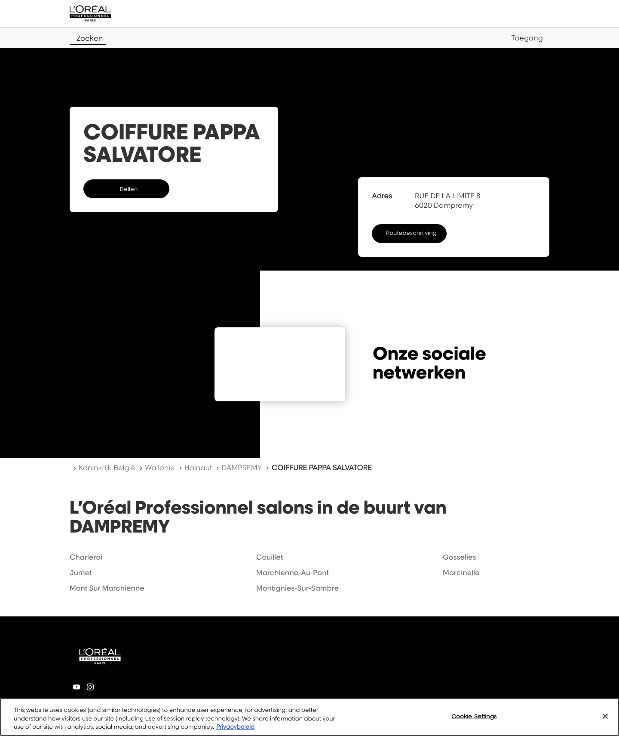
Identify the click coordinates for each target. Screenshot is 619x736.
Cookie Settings (473, 715)
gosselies (459, 557)
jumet (81, 572)
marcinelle (461, 572)
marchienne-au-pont (292, 572)
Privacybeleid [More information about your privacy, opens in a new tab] (235, 727)
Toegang (527, 38)
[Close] (605, 716)
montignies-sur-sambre (297, 588)
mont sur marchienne (107, 588)
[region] (309, 717)
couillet (269, 557)
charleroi (86, 557)
